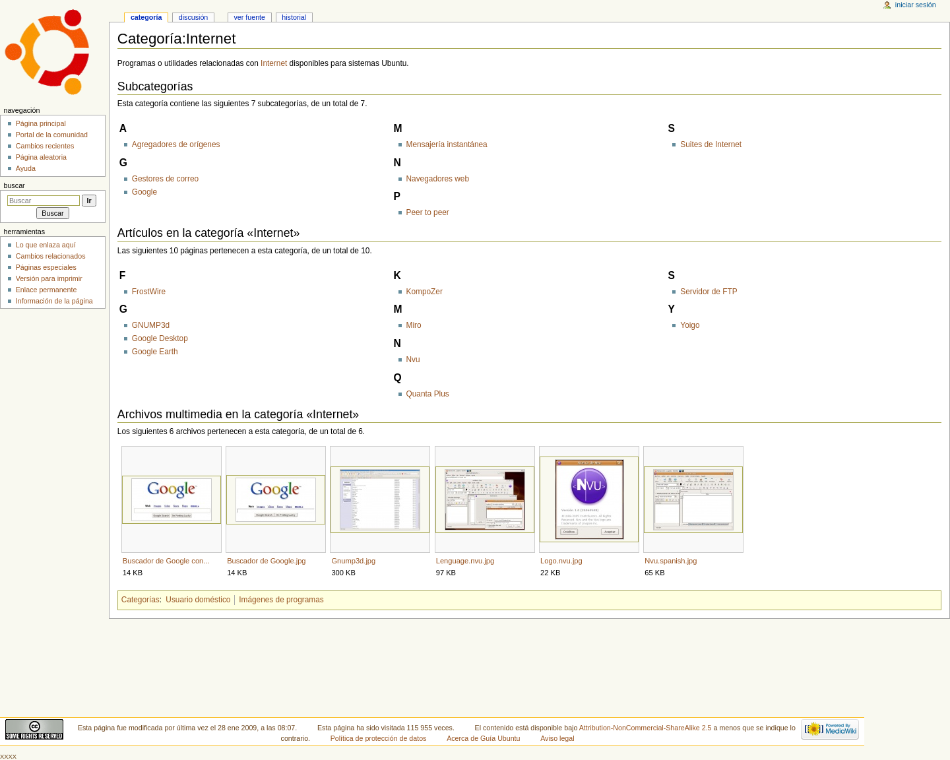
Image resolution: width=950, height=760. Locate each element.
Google (144, 192)
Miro (414, 325)
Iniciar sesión (915, 5)
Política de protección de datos (379, 738)
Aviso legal (557, 738)
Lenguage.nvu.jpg (465, 561)
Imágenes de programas (281, 599)
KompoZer (424, 291)
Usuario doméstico (198, 599)
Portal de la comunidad (52, 135)
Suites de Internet (711, 144)
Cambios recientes (45, 146)
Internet (274, 63)
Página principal (41, 123)
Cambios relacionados (51, 256)
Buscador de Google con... (166, 561)
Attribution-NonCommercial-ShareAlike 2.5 (646, 728)
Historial (294, 17)
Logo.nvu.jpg (561, 561)
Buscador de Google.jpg (266, 561)
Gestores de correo (165, 178)
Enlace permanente (46, 290)
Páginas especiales (46, 267)
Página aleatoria (41, 157)
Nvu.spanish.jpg (671, 561)
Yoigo (689, 325)
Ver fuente (249, 17)
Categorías (140, 599)
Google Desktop (160, 338)
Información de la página (54, 301)
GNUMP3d (151, 325)
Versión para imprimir (49, 278)
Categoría (146, 17)
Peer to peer (427, 212)
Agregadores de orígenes (176, 144)
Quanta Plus (427, 393)
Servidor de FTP (708, 291)
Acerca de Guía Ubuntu (483, 738)
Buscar (13, 185)
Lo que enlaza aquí (46, 245)
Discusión (193, 17)
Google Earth (155, 351)
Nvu (413, 359)
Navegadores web (437, 178)
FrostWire (149, 291)
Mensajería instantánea (447, 144)
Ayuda (26, 168)
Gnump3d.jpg (353, 561)
